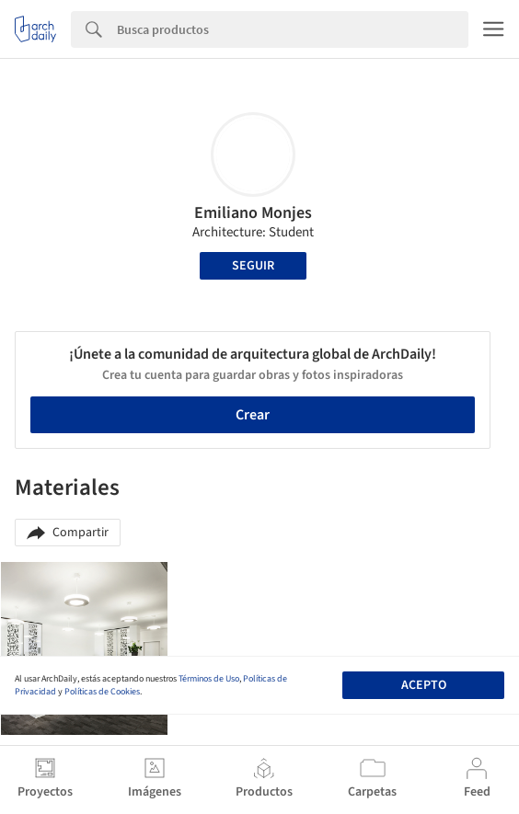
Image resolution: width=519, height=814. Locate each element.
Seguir (253, 266)
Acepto (423, 685)
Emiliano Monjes (253, 212)
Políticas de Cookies (102, 691)
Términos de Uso (209, 678)
